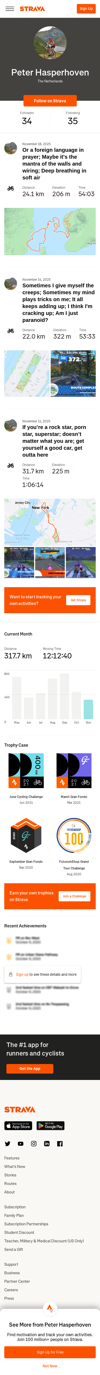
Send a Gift (13, 1249)
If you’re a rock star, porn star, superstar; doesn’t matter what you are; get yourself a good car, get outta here (54, 441)
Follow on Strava (50, 101)
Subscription (15, 1207)
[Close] (9, 8)
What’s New (14, 1166)
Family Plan (14, 1215)
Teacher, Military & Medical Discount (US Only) (44, 1241)
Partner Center (17, 1281)
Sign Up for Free (50, 1352)
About (9, 1192)
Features (11, 1158)
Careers (11, 1290)
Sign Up (86, 8)
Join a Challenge (74, 896)
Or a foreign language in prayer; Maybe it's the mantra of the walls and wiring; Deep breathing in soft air (54, 163)
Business (12, 1273)
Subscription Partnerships (26, 1224)
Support (11, 1264)
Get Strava (78, 600)
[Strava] (32, 9)
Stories (10, 1175)
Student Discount (19, 1232)
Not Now (50, 1366)
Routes (10, 1183)
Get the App (29, 1068)
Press (9, 1298)
